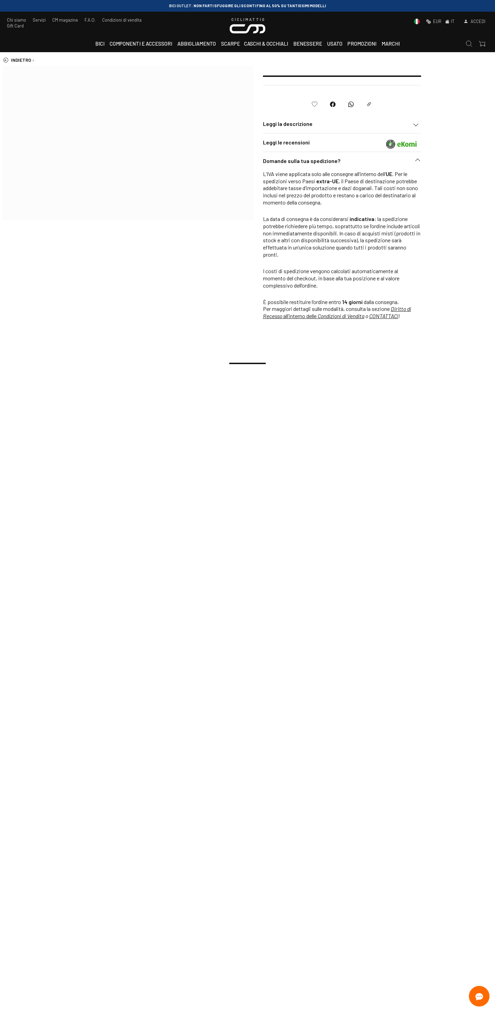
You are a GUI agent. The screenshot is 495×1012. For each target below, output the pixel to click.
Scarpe (230, 43)
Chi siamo (16, 20)
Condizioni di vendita (122, 20)
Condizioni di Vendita (402, 316)
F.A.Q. (90, 20)
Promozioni (362, 43)
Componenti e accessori (141, 43)
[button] (403, 163)
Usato (334, 43)
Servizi (39, 20)
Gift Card (15, 25)
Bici (99, 43)
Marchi (391, 43)
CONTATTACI (445, 316)
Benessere (307, 43)
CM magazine (65, 20)
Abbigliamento (196, 43)
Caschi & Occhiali (266, 43)
